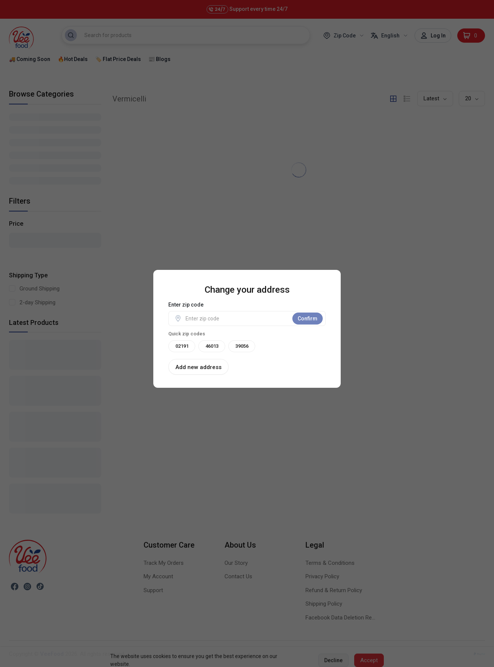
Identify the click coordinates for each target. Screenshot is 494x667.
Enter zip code (186, 305)
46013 (212, 346)
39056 (241, 346)
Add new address (198, 367)
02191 (182, 346)
